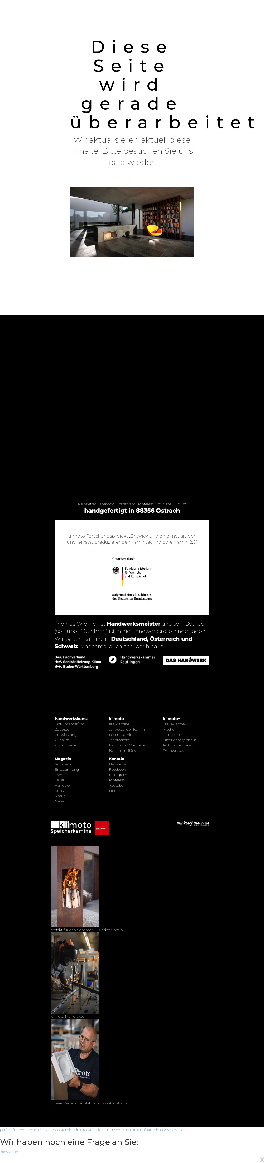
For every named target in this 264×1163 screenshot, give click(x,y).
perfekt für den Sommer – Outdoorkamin (36, 1129)
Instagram (126, 504)
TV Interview (173, 750)
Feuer (59, 780)
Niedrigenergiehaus (179, 739)
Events (60, 774)
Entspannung (67, 769)
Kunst (60, 790)
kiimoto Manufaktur (90, 1129)
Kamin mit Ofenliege (127, 745)
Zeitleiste (62, 729)
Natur (60, 795)
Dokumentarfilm (69, 724)
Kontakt (116, 758)
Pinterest (145, 504)
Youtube (164, 504)
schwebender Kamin (127, 729)
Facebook (105, 504)
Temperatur (173, 734)
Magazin (63, 758)
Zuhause (62, 739)
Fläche (168, 729)
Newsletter (87, 504)
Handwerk (64, 785)
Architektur (64, 764)
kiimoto (116, 718)
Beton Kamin (120, 734)
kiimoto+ (171, 718)
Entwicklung (66, 734)
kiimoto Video (66, 745)
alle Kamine (119, 724)
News (59, 801)
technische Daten (178, 745)
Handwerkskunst (71, 718)
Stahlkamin (119, 739)
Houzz (180, 504)
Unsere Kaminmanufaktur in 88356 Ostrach (147, 1129)
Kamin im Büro (122, 750)
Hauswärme (174, 724)
